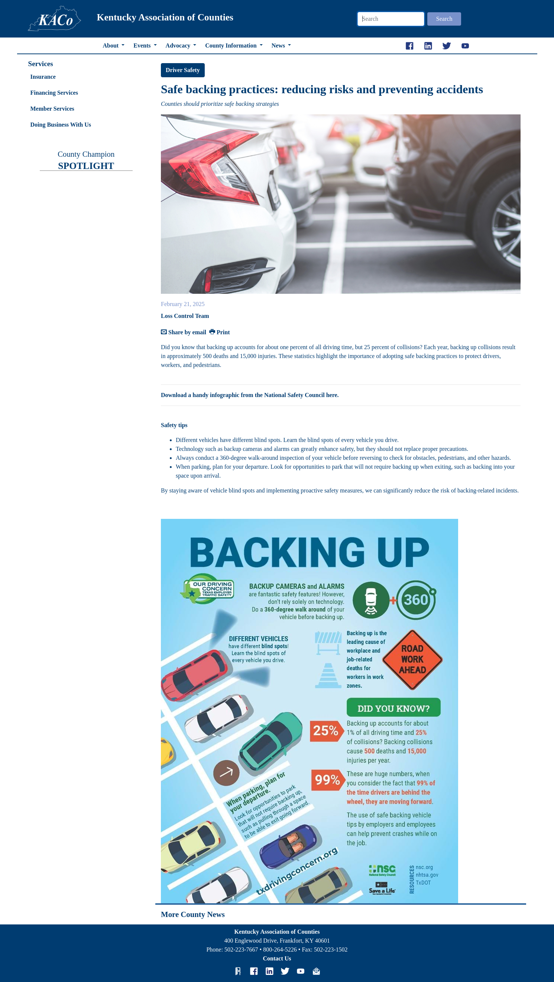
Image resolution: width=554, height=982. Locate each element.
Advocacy (179, 45)
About (111, 45)
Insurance (43, 77)
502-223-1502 (331, 949)
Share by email (183, 332)
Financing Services (54, 93)
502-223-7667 (241, 949)
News (279, 45)
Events (142, 45)
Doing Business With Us (60, 124)
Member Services (52, 108)
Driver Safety (183, 70)
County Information (231, 45)
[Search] (391, 19)
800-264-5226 (280, 949)
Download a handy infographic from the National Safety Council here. (250, 395)
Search (444, 19)
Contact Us (277, 958)
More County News (193, 914)
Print (219, 332)
